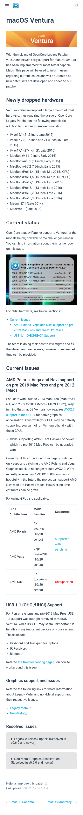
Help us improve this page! (24, 783)
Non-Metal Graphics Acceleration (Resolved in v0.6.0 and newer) (35, 760)
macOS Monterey (60, 802)
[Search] (77, 5)
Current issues (20, 319)
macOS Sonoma (22, 802)
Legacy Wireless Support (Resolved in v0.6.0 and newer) (38, 740)
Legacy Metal (20, 708)
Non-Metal (18, 713)
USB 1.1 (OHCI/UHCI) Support (34, 335)
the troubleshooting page (37, 662)
